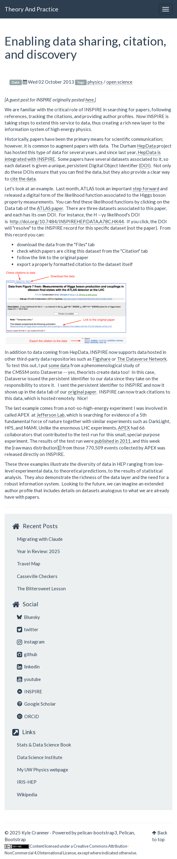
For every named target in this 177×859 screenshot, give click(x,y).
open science (119, 82)
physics (95, 82)
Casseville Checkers (37, 576)
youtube (29, 679)
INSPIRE (29, 691)
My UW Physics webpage (42, 769)
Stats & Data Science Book (44, 744)
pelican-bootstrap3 (97, 832)
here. (90, 99)
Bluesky (28, 617)
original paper (82, 391)
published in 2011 (113, 441)
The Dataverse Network (142, 359)
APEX (124, 427)
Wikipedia (27, 794)
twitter (27, 629)
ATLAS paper (50, 208)
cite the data (23, 178)
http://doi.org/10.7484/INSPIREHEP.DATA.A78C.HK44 (67, 221)
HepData (146, 145)
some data (59, 365)
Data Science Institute (39, 757)
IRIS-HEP (27, 782)
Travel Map (28, 563)
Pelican (126, 832)
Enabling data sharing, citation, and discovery (85, 47)
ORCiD (28, 716)
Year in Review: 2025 (38, 551)
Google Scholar (36, 704)
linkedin (28, 666)
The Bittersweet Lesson (41, 588)
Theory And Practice (31, 9)
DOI (144, 165)
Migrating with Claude (40, 539)
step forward (146, 188)
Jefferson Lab (51, 415)
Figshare (101, 359)
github (27, 654)
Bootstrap (15, 839)
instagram (31, 641)
